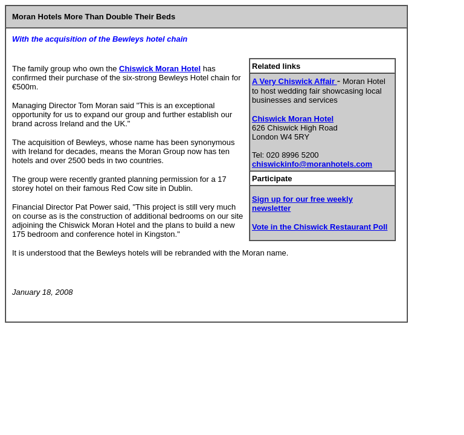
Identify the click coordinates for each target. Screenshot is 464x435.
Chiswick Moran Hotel (293, 118)
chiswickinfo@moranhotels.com (312, 164)
